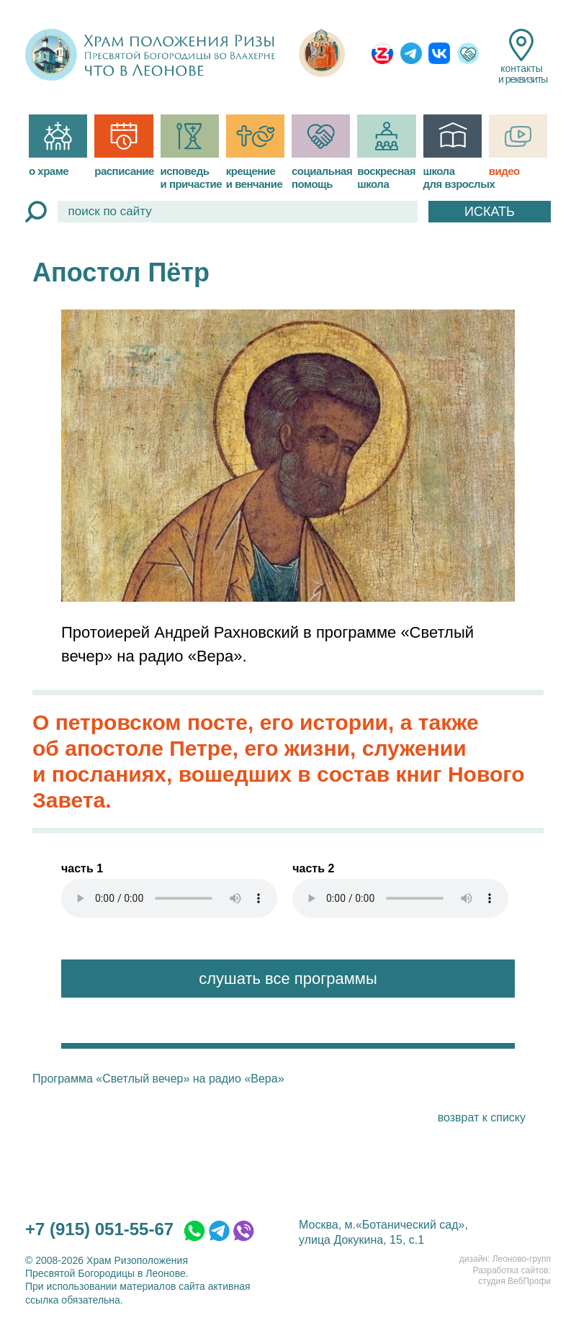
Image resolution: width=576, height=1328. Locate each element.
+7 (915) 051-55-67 (99, 1229)
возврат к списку (482, 1117)
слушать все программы (288, 979)
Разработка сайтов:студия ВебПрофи (512, 1276)
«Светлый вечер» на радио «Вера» (190, 1078)
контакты (521, 57)
